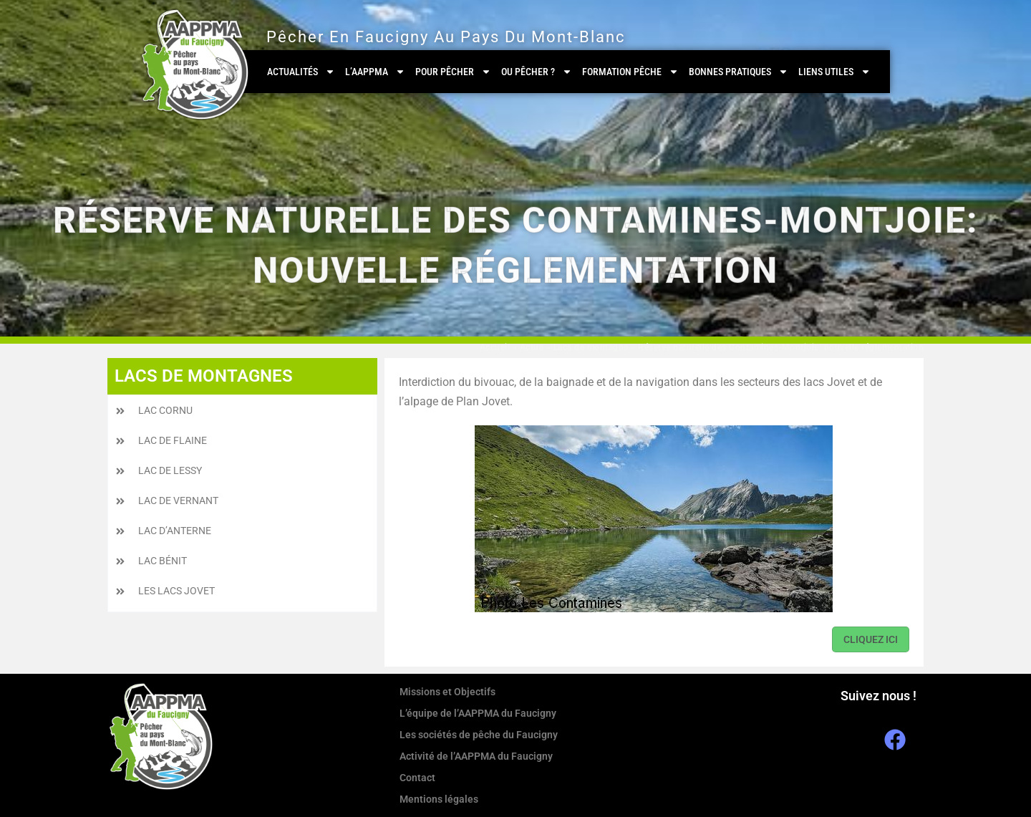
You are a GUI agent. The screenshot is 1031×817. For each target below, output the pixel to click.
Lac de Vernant (178, 500)
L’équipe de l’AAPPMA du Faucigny (478, 713)
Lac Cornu (165, 410)
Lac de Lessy (170, 470)
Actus (532, 347)
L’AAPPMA (375, 71)
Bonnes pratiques (738, 71)
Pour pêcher (453, 71)
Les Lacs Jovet (176, 590)
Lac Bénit (162, 560)
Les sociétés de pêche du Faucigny (479, 734)
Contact (417, 777)
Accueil (495, 347)
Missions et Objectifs (447, 691)
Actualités (301, 71)
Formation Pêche (630, 71)
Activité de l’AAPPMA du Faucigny (476, 756)
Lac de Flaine (172, 440)
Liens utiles (834, 71)
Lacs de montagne (591, 347)
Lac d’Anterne (174, 530)
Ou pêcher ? (536, 71)
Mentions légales (439, 799)
